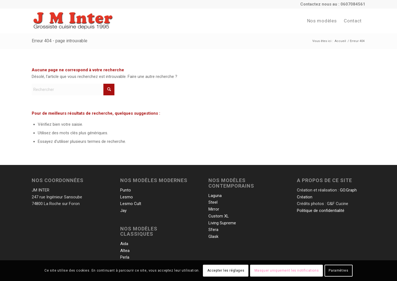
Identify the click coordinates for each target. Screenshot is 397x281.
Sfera (213, 229)
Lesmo (126, 197)
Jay (123, 210)
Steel (213, 202)
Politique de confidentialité (320, 210)
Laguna (215, 195)
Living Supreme (222, 222)
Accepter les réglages (226, 270)
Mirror (213, 209)
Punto (125, 190)
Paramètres (338, 270)
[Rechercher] (73, 89)
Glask (213, 236)
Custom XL (218, 216)
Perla (124, 257)
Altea (125, 250)
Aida (124, 243)
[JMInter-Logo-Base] (73, 21)
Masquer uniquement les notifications (286, 270)
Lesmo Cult (130, 203)
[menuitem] (322, 21)
